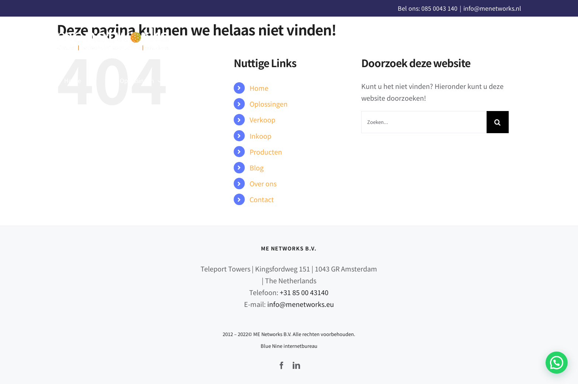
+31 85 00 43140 (304, 292)
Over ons (263, 183)
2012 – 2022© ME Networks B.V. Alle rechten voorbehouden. (289, 334)
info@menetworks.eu (300, 304)
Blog (257, 167)
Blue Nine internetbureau (289, 345)
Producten (266, 151)
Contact (262, 199)
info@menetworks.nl (492, 8)
